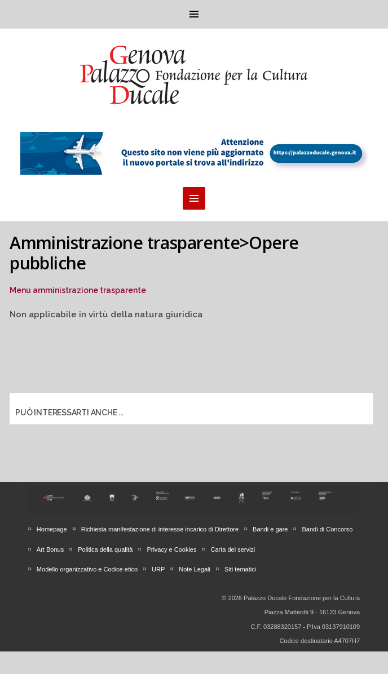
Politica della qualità (105, 549)
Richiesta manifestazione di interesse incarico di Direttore (160, 529)
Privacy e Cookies (171, 549)
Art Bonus (50, 549)
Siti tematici (240, 569)
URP (158, 569)
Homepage (52, 529)
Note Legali (194, 569)
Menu (194, 14)
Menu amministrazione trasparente (78, 290)
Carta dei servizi (232, 549)
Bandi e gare (270, 529)
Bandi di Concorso (327, 529)
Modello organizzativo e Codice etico (87, 569)
